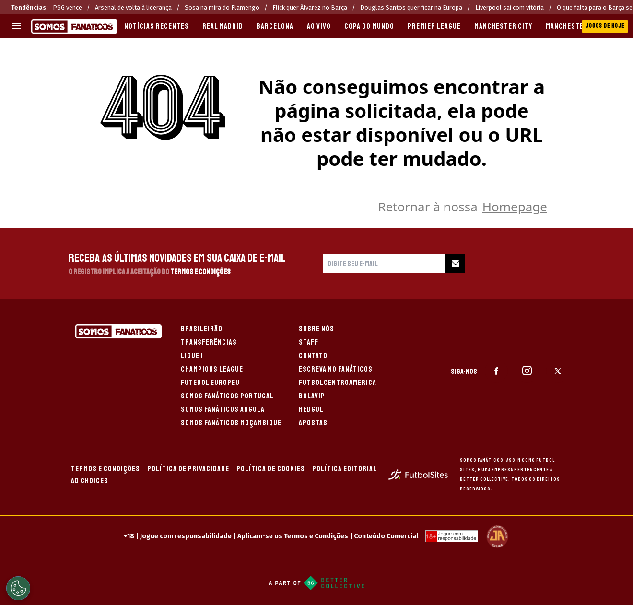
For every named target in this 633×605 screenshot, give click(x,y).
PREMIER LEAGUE (434, 26)
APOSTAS (313, 423)
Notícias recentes (156, 26)
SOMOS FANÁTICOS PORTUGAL (227, 396)
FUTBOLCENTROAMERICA (337, 382)
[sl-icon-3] (557, 371)
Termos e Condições (200, 272)
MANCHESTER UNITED (579, 26)
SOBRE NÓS (316, 329)
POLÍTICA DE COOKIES (270, 469)
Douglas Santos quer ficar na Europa (411, 7)
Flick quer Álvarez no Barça (309, 7)
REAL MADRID (222, 26)
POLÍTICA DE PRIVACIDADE (188, 469)
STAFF (308, 342)
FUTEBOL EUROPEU (210, 382)
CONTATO (313, 356)
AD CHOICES (89, 481)
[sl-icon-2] (527, 371)
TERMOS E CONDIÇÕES (105, 469)
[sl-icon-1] (496, 371)
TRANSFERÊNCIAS (209, 342)
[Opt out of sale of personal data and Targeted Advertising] (18, 588)
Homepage (514, 206)
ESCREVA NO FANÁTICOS (336, 369)
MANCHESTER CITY (503, 26)
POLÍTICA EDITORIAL (344, 469)
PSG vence (67, 7)
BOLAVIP (312, 396)
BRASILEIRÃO (202, 329)
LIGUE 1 (192, 356)
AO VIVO (319, 26)
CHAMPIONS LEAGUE (212, 369)
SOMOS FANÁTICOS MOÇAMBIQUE (231, 423)
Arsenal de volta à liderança (133, 7)
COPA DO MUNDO (369, 26)
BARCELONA (275, 26)
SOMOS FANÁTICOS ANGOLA (223, 409)
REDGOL (311, 409)
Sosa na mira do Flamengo (222, 7)
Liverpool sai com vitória (509, 7)
